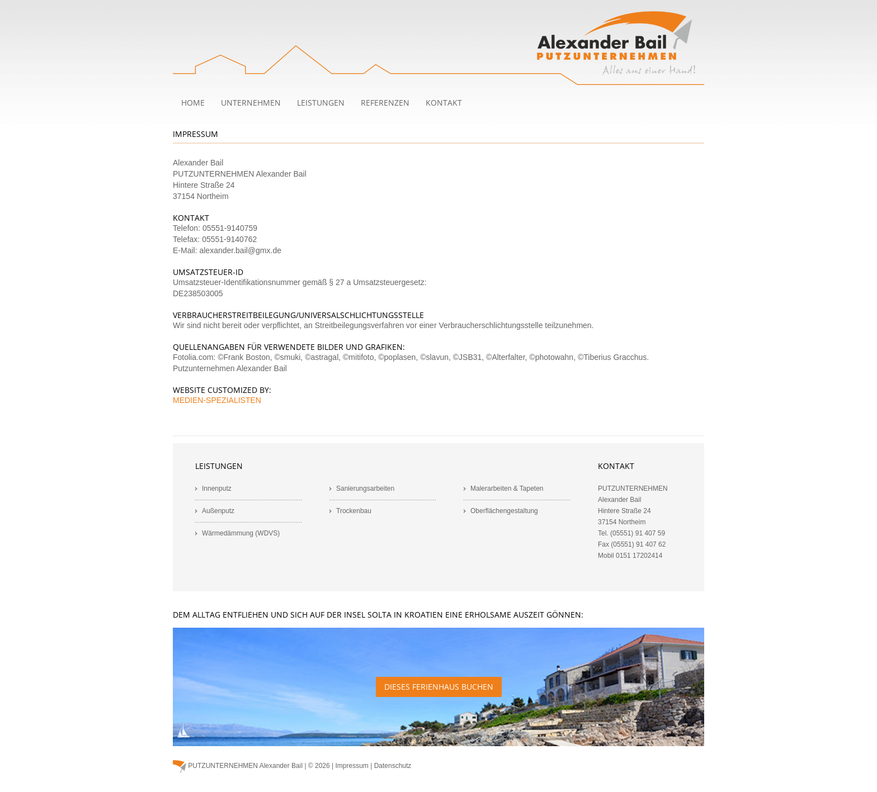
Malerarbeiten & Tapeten (507, 488)
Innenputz (217, 488)
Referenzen (385, 102)
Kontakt (444, 102)
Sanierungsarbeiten (365, 488)
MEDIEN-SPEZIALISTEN (217, 400)
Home (193, 102)
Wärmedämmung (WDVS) (241, 533)
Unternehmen (251, 102)
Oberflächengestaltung (504, 511)
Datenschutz (393, 766)
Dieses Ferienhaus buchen (438, 686)
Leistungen (321, 102)
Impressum (352, 766)
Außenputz (218, 511)
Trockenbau (353, 511)
